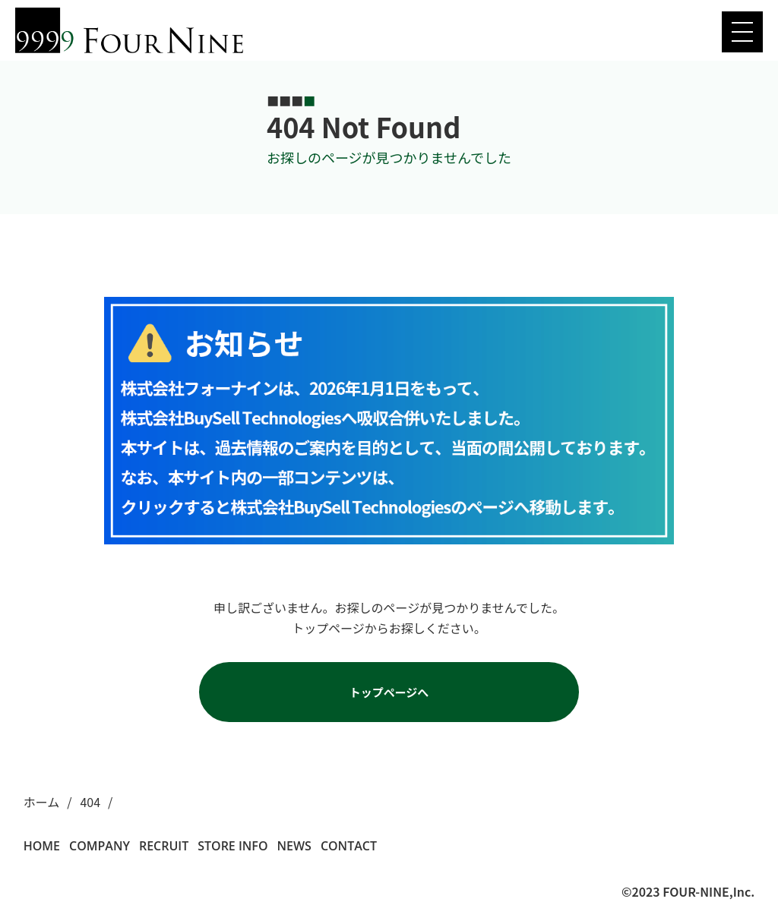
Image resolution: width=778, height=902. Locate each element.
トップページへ (389, 692)
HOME (42, 845)
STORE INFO (232, 845)
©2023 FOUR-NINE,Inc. (687, 891)
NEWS (294, 845)
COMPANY (99, 845)
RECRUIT (163, 845)
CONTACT (349, 845)
